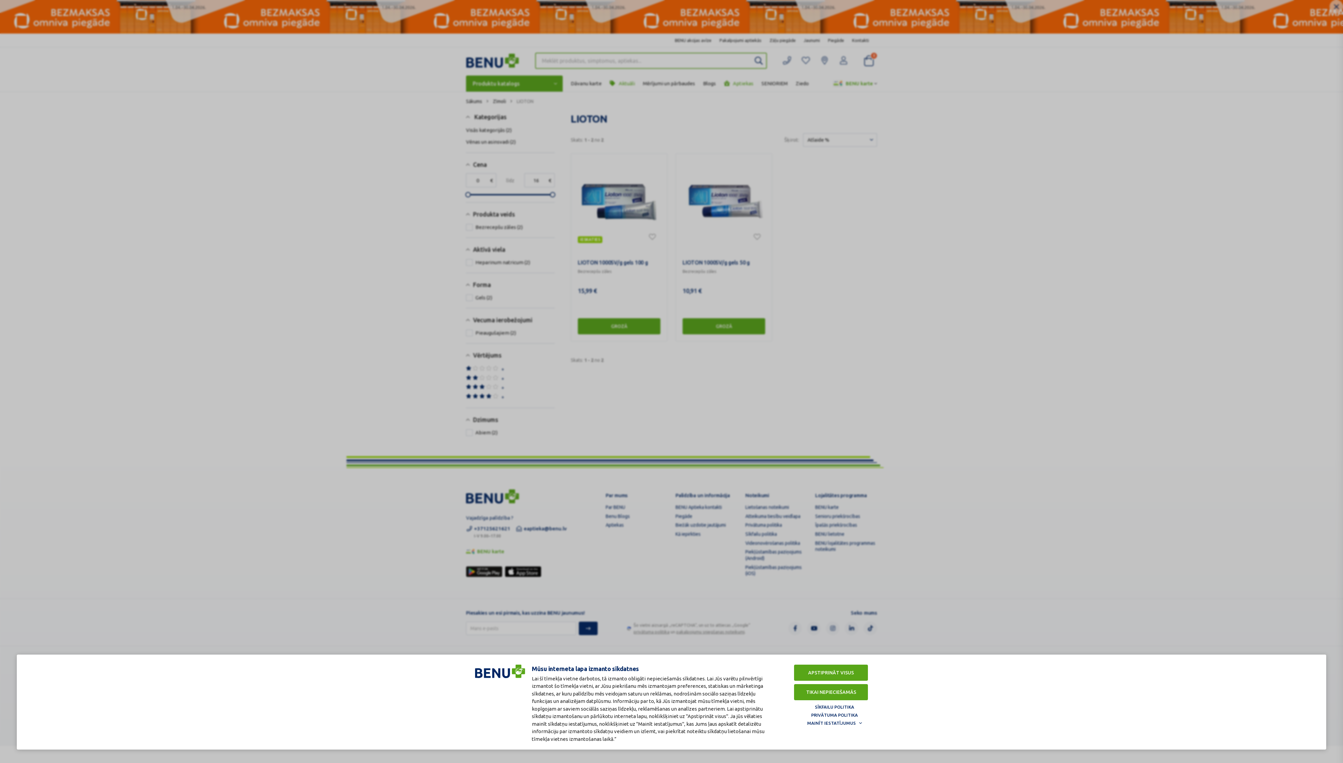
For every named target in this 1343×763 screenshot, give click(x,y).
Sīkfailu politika (834, 707)
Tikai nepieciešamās (831, 692)
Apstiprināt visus (831, 672)
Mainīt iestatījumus (831, 723)
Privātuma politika (834, 715)
